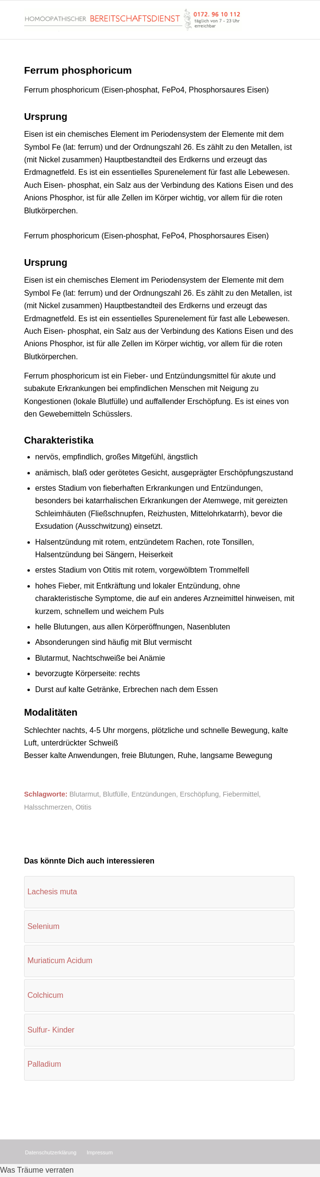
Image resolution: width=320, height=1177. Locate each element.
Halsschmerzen (48, 807)
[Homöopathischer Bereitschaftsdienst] (133, 19)
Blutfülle (115, 794)
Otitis (83, 807)
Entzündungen (153, 794)
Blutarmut (84, 794)
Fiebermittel (241, 794)
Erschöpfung (199, 794)
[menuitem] (50, 1152)
